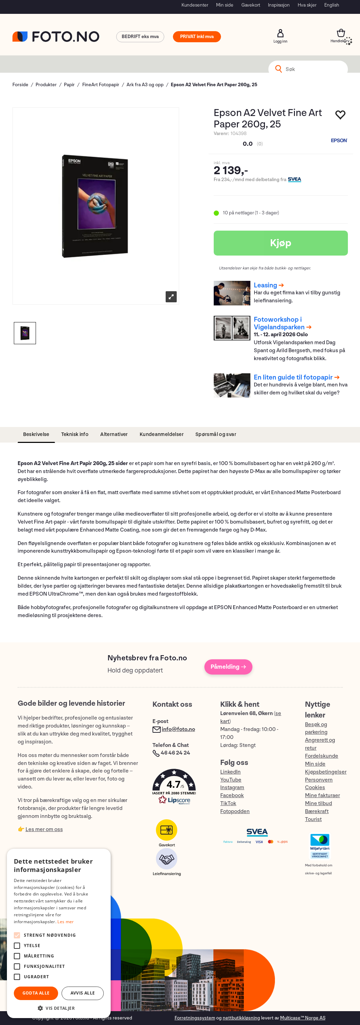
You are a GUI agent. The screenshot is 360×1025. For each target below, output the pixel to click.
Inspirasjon (279, 5)
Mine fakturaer (322, 795)
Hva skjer (307, 5)
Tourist (313, 819)
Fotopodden (235, 811)
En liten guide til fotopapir (293, 377)
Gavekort (250, 5)
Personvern (319, 780)
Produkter (46, 85)
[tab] (36, 435)
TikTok (228, 803)
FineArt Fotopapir (100, 85)
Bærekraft (317, 811)
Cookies (315, 787)
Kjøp (281, 243)
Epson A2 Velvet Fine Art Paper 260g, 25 (214, 85)
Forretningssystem (195, 1018)
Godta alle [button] (36, 993)
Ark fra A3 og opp (145, 85)
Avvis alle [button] (83, 993)
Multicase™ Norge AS (302, 1018)
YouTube (230, 780)
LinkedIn (230, 772)
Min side (224, 5)
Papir (69, 85)
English (331, 5)
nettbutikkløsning (241, 1018)
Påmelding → (228, 666)
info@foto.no (178, 729)
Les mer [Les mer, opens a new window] (65, 922)
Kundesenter (195, 5)
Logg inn (280, 33)
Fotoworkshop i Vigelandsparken (279, 323)
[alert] (59, 933)
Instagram (232, 787)
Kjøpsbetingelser (326, 772)
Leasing (265, 285)
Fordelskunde (321, 756)
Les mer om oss (44, 829)
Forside (20, 85)
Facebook (232, 795)
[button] (179, 788)
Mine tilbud (318, 803)
